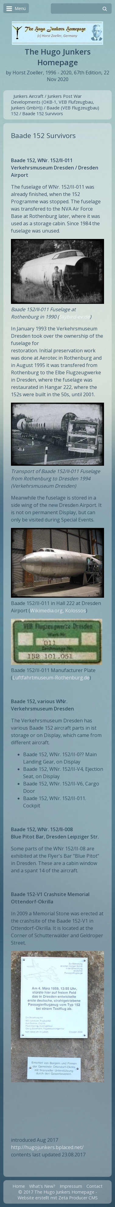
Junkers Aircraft (28, 96)
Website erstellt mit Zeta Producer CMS (58, 1198)
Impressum (71, 1186)
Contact (94, 1186)
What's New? (42, 1186)
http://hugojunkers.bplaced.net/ (47, 1147)
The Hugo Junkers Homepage (58, 57)
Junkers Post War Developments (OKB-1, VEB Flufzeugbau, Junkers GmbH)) (52, 102)
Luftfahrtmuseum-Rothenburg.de (50, 677)
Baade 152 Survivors (42, 113)
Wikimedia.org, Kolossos (58, 610)
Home (18, 1186)
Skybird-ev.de (74, 316)
